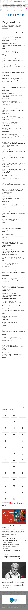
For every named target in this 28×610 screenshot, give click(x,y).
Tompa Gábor (9, 81)
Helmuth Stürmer (19, 130)
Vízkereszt (14, 331)
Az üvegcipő (12, 303)
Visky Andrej (4, 54)
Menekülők (18, 53)
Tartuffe (8, 124)
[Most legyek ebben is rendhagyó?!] (14, 570)
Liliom (10, 318)
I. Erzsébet (10, 185)
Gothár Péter (16, 230)
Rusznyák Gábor (5, 245)
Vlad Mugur (23, 259)
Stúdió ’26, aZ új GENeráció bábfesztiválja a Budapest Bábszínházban (10, 540)
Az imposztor (12, 72)
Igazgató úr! (10, 171)
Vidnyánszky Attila (16, 178)
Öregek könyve (14, 103)
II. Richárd (14, 45)
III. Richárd (14, 221)
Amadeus (10, 151)
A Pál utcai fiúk (13, 324)
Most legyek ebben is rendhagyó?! (11, 579)
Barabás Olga (5, 356)
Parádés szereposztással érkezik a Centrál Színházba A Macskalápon (12, 557)
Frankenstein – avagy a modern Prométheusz (11, 551)
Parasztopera (18, 191)
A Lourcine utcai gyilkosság (16, 288)
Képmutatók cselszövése (16, 339)
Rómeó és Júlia (15, 110)
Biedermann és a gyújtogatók (15, 80)
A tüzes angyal (14, 206)
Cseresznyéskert (17, 295)
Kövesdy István (20, 318)
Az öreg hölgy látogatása (18, 136)
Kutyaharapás (12, 88)
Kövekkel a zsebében (13, 265)
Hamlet (13, 259)
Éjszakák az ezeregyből (14, 272)
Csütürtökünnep (14, 236)
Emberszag (10, 118)
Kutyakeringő (13, 213)
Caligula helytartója (13, 198)
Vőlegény (9, 60)
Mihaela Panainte (6, 104)
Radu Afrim (4, 238)
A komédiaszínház (13, 244)
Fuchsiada (8, 130)
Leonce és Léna (13, 354)
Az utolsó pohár (12, 157)
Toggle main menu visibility (1, 9)
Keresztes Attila (15, 253)
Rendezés (10, 66)
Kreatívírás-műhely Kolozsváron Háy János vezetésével (14, 527)
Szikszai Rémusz (20, 60)
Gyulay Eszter (17, 39)
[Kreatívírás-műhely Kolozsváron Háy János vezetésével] (14, 516)
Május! (8, 165)
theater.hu (16, 607)
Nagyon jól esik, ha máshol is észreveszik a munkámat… (11, 545)
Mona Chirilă (5, 274)
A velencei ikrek (12, 310)
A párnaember (14, 95)
